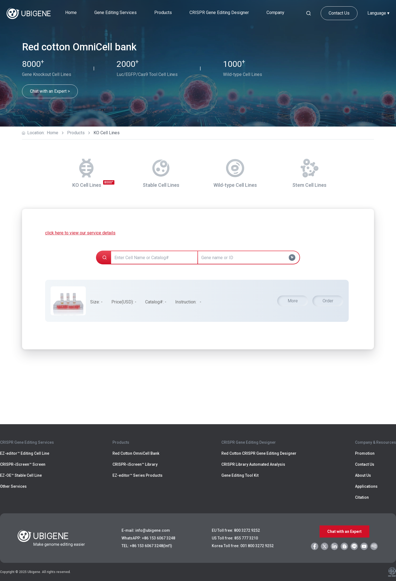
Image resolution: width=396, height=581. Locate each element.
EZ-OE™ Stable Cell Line (21, 475)
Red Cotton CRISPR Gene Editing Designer (258, 453)
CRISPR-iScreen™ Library (135, 464)
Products (76, 132)
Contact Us (339, 13)
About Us (363, 475)
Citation (362, 497)
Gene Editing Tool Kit (239, 475)
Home (71, 12)
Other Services (13, 486)
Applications (366, 486)
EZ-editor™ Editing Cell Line (24, 453)
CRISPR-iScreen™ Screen (22, 464)
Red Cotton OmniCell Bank (135, 453)
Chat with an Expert (344, 531)
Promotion (365, 453)
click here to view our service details (80, 232)
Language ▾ (378, 13)
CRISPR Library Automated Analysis (253, 464)
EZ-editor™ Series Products (137, 475)
